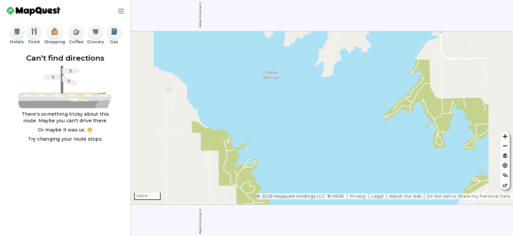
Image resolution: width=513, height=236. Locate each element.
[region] (322, 118)
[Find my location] (505, 165)
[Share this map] (505, 185)
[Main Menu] (121, 11)
